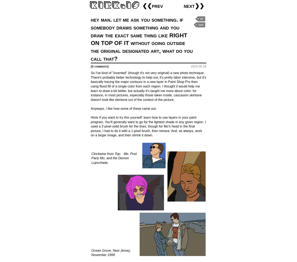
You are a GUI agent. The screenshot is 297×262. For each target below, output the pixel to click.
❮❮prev (152, 6)
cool (200, 25)
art (201, 19)
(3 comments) (100, 66)
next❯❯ (194, 6)
